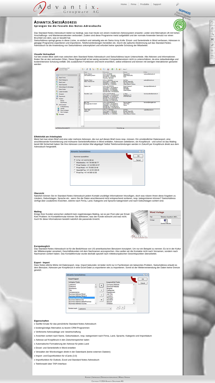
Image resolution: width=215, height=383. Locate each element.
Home (124, 4)
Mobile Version (124, 377)
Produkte (144, 4)
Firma (133, 4)
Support (157, 4)
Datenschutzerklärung (109, 377)
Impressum (95, 377)
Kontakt (88, 377)
